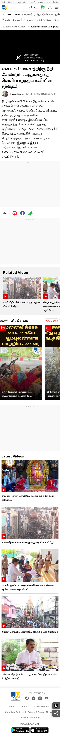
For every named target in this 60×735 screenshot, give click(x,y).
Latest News (13, 14)
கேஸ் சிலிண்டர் (12, 19)
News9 (11, 2)
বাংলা (49, 2)
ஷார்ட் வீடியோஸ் (14, 320)
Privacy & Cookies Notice (40, 712)
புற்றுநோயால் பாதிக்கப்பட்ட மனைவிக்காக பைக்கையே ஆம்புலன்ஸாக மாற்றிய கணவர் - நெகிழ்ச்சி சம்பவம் (19, 394)
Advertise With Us (41, 706)
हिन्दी (4, 2)
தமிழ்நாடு (27, 14)
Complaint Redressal (15, 712)
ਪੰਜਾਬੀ (55, 2)
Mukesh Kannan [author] (17, 94)
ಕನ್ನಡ (19, 2)
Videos (23, 26)
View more (51, 320)
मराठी (33, 2)
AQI (36, 7)
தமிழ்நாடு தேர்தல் (43, 14)
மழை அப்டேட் (44, 19)
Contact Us (13, 706)
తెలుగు (26, 2)
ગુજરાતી (41, 2)
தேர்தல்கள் (28, 19)
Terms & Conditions (30, 717)
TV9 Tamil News (9, 26)
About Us (25, 706)
